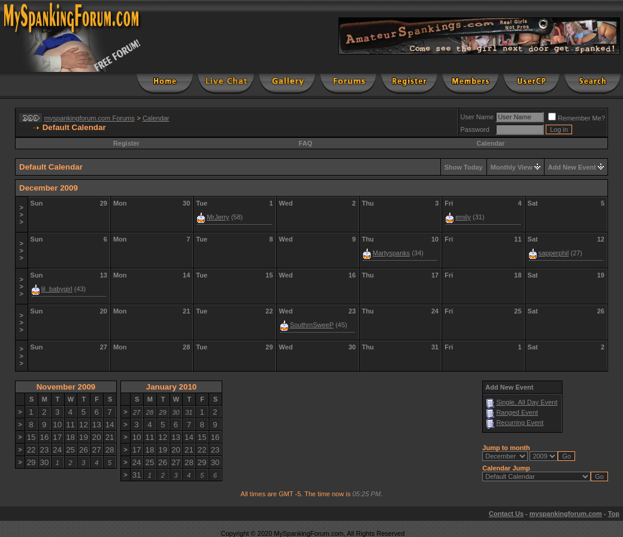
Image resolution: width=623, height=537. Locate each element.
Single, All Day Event (526, 402)
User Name (477, 116)
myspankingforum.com (566, 513)
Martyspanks (391, 253)
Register (126, 143)
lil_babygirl (56, 288)
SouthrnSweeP (312, 324)
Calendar (156, 118)
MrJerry (218, 217)
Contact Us (506, 513)
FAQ (306, 143)
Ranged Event (517, 412)
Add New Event (572, 167)
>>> (21, 214)
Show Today (463, 167)
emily (463, 217)
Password (475, 129)
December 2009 (48, 187)
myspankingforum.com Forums (89, 118)
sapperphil (554, 253)
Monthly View (512, 167)
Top (613, 513)
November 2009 (66, 386)
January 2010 (171, 386)
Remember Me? (576, 118)
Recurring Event (519, 422)
